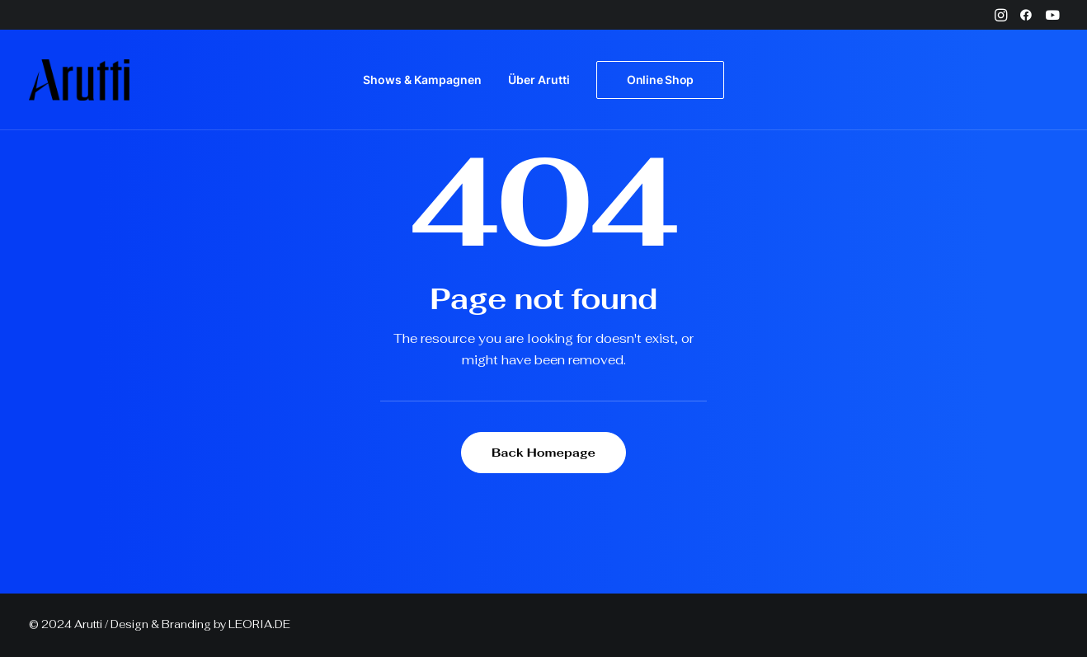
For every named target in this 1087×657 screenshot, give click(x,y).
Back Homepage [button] (543, 452)
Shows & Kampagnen (422, 80)
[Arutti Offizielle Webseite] (79, 80)
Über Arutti (539, 80)
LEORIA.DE (259, 624)
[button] (1001, 15)
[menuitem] (1001, 15)
